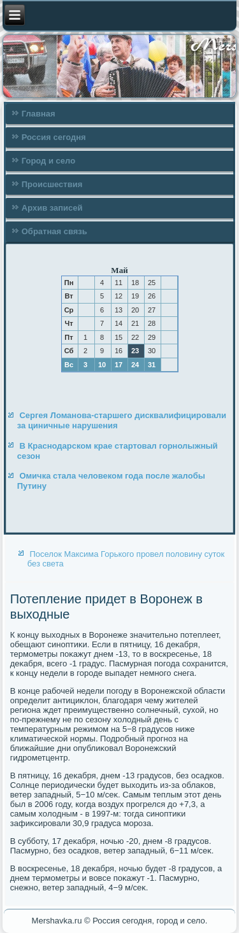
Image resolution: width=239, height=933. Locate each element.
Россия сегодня (54, 137)
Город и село (48, 160)
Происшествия (52, 184)
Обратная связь (54, 231)
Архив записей (52, 208)
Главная (38, 113)
